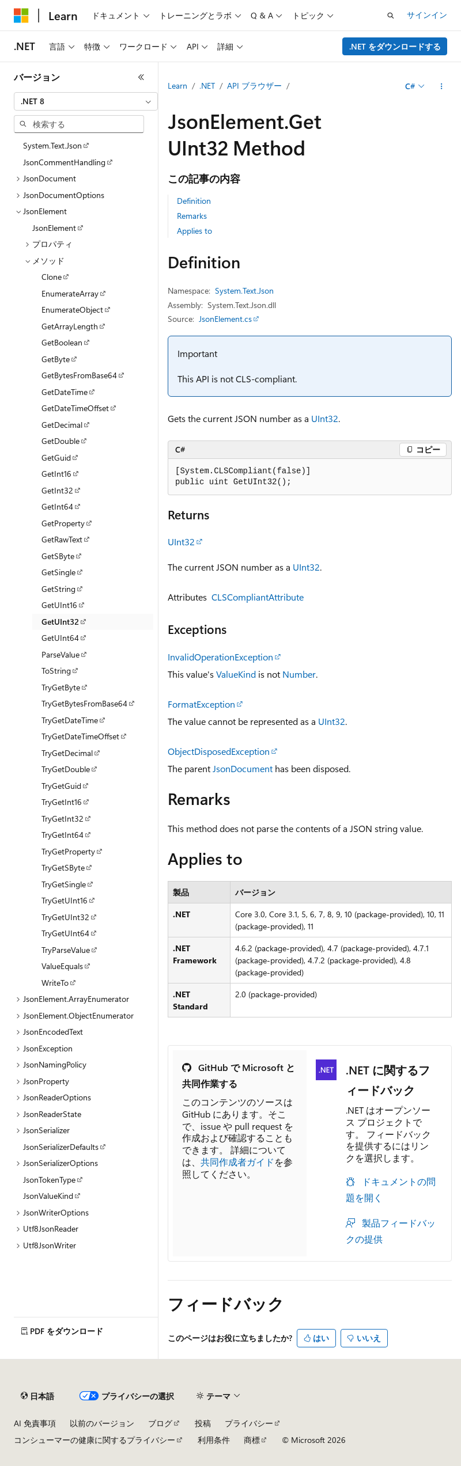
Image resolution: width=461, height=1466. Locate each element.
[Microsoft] (21, 15)
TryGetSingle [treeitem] (63, 884)
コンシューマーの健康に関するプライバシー (94, 1439)
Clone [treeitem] (51, 276)
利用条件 (214, 1439)
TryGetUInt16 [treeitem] (64, 900)
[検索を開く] (390, 15)
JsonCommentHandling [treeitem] (64, 162)
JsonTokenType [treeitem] (49, 1179)
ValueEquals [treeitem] (62, 965)
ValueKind (236, 674)
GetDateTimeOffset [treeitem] (75, 407)
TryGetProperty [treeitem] (68, 851)
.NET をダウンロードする (395, 46)
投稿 (203, 1423)
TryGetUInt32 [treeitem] (65, 916)
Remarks (192, 215)
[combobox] (86, 101)
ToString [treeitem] (56, 670)
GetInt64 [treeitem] (57, 506)
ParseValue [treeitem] (60, 654)
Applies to (194, 230)
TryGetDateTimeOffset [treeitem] (80, 736)
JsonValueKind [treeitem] (48, 1195)
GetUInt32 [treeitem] (60, 621)
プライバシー (249, 1423)
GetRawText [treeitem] (61, 539)
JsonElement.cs (225, 318)
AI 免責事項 (35, 1423)
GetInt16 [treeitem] (56, 473)
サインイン (427, 14)
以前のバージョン (102, 1423)
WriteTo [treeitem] (55, 982)
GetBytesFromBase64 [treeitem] (79, 375)
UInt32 (324, 418)
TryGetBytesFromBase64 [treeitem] (84, 703)
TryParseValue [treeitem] (65, 949)
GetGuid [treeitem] (56, 457)
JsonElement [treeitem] (54, 227)
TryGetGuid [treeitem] (61, 785)
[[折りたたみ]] (141, 77)
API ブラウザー (254, 85)
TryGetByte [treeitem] (60, 687)
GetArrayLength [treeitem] (69, 326)
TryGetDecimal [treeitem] (67, 752)
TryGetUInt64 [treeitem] (65, 933)
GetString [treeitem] (58, 588)
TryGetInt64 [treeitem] (62, 834)
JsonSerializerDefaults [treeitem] (61, 1146)
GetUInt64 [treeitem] (60, 637)
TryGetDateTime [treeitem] (69, 720)
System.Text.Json (244, 290)
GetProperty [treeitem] (63, 523)
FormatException (201, 704)
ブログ (160, 1423)
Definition (194, 200)
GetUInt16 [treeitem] (59, 604)
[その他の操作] (442, 86)
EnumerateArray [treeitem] (70, 293)
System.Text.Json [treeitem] (52, 145)
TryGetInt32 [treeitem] (62, 818)
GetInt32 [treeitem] (57, 490)
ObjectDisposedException (219, 751)
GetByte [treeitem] (55, 359)
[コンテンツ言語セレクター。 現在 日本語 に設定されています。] (37, 1396)
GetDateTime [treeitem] (64, 391)
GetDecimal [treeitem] (61, 424)
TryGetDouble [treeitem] (65, 769)
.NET (207, 85)
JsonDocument (243, 768)
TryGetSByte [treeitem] (63, 867)
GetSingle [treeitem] (58, 572)
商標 (252, 1439)
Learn (177, 85)
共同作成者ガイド (237, 1162)
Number (299, 674)
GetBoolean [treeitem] (61, 342)
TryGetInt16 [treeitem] (61, 801)
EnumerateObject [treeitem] (72, 309)
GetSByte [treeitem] (57, 555)
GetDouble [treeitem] (60, 440)
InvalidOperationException (220, 657)
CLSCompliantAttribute (257, 597)
